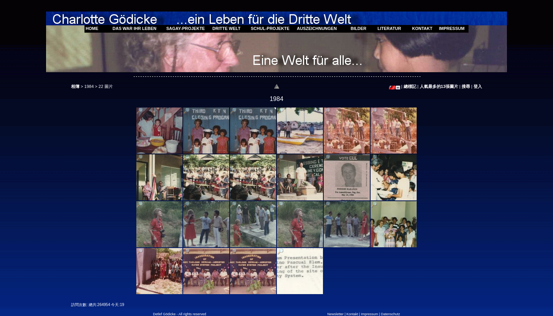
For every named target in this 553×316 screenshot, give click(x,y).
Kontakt (352, 314)
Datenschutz (390, 314)
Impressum (369, 314)
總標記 (410, 86)
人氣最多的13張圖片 (439, 86)
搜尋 (466, 86)
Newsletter (335, 314)
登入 (478, 86)
